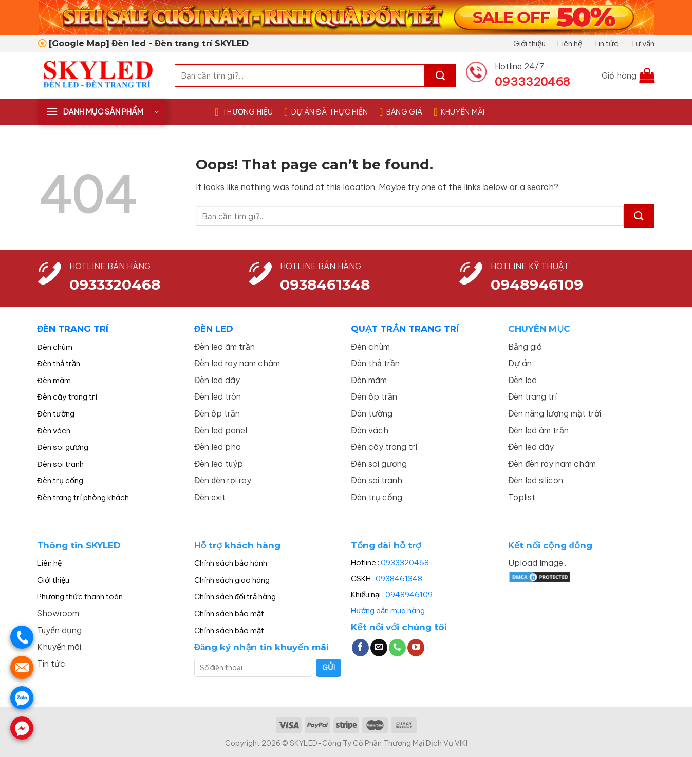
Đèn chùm (54, 347)
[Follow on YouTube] (415, 647)
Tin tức (606, 43)
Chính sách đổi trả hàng (235, 596)
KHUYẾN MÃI (459, 112)
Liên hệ (569, 43)
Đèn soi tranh (60, 464)
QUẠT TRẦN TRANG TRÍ (404, 329)
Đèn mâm (54, 380)
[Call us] (397, 647)
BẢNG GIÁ (400, 112)
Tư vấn (642, 43)
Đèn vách (53, 431)
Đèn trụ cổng (60, 480)
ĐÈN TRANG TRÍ (72, 329)
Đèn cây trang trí (67, 397)
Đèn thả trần (58, 363)
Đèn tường (55, 414)
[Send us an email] (378, 647)
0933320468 (114, 284)
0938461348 (399, 578)
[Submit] (440, 75)
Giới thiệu (529, 43)
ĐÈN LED (213, 329)
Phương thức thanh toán (80, 596)
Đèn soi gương (62, 447)
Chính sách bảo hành (230, 563)
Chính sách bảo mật (229, 613)
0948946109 (409, 594)
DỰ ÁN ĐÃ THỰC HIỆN (326, 112)
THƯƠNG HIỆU (244, 112)
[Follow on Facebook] (360, 647)
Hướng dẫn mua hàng (388, 610)
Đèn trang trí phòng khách (83, 497)
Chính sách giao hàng (232, 580)
